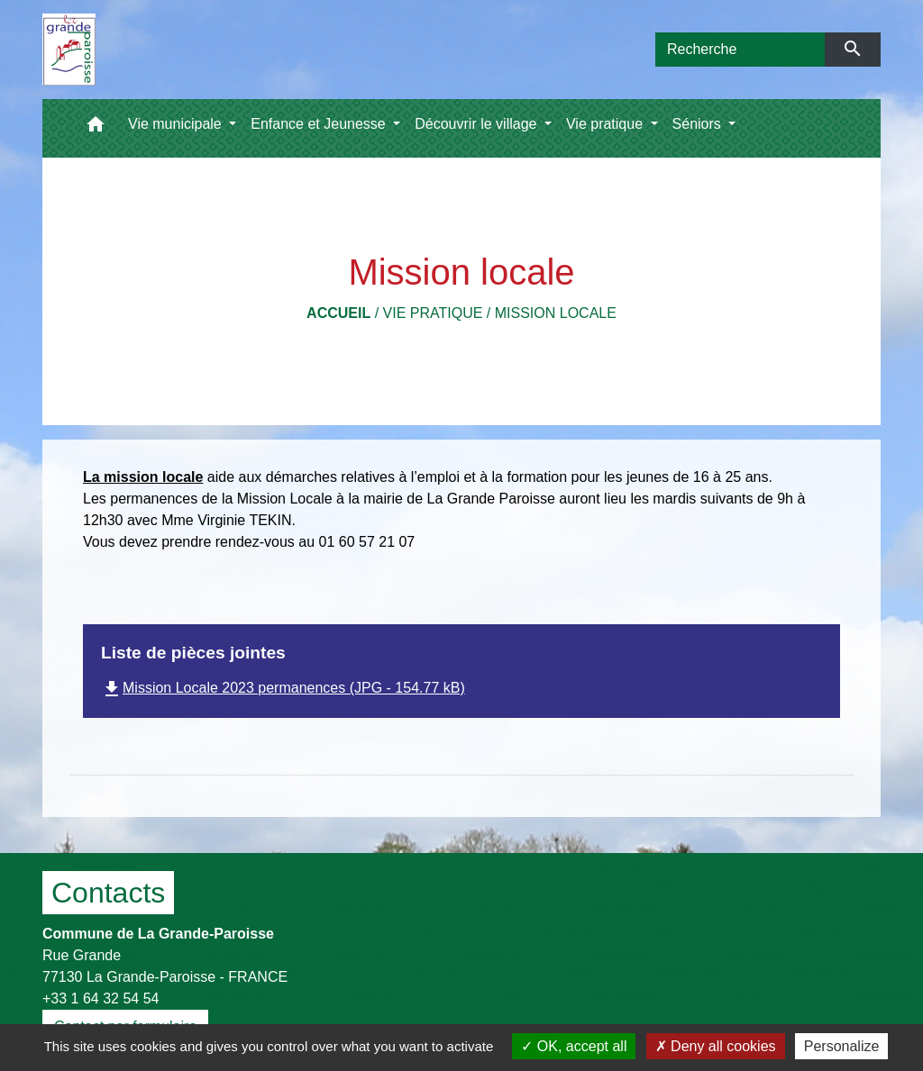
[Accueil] (69, 49)
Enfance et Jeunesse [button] (320, 124)
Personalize (842, 1046)
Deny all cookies (715, 1046)
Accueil (338, 313)
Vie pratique (433, 313)
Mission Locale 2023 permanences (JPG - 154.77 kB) (283, 687)
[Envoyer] (853, 49)
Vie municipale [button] (176, 124)
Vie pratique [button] (606, 124)
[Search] (740, 49)
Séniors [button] (699, 124)
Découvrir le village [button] (478, 124)
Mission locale (556, 313)
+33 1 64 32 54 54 (100, 998)
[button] (95, 128)
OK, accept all (573, 1046)
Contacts (108, 892)
